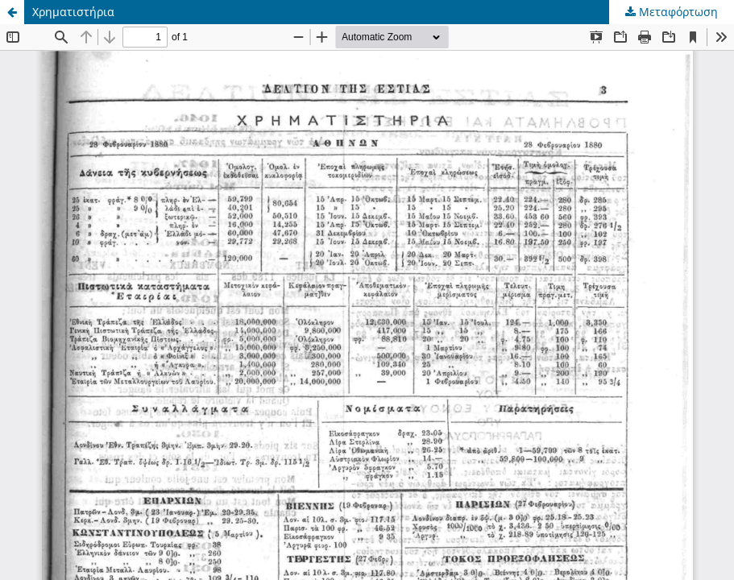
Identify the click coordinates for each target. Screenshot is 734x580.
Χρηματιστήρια (73, 11)
